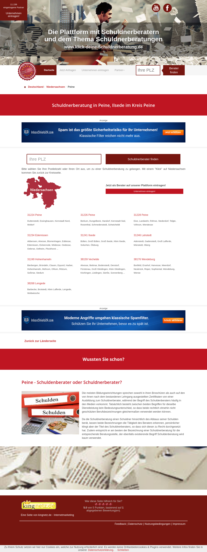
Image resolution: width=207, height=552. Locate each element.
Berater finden (174, 70)
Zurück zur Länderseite (40, 341)
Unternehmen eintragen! (144, 191)
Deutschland (34, 86)
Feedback (120, 523)
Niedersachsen (55, 86)
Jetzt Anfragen (67, 70)
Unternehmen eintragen (95, 70)
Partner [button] (119, 70)
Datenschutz (135, 523)
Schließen (123, 550)
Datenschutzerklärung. (101, 550)
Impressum (179, 523)
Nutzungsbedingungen (157, 523)
